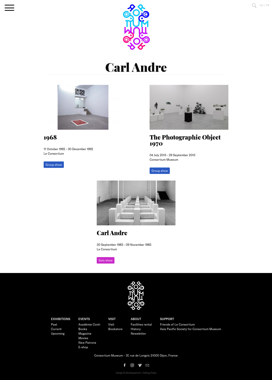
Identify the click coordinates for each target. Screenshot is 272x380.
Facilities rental (141, 324)
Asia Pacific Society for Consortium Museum (190, 329)
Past (54, 324)
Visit (111, 324)
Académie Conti (89, 324)
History (136, 329)
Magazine (84, 333)
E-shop (83, 347)
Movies (83, 338)
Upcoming (57, 333)
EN (261, 5)
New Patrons (87, 342)
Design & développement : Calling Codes (136, 372)
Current (56, 329)
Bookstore (115, 329)
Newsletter (138, 333)
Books (82, 329)
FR (267, 5)
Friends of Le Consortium (177, 324)
